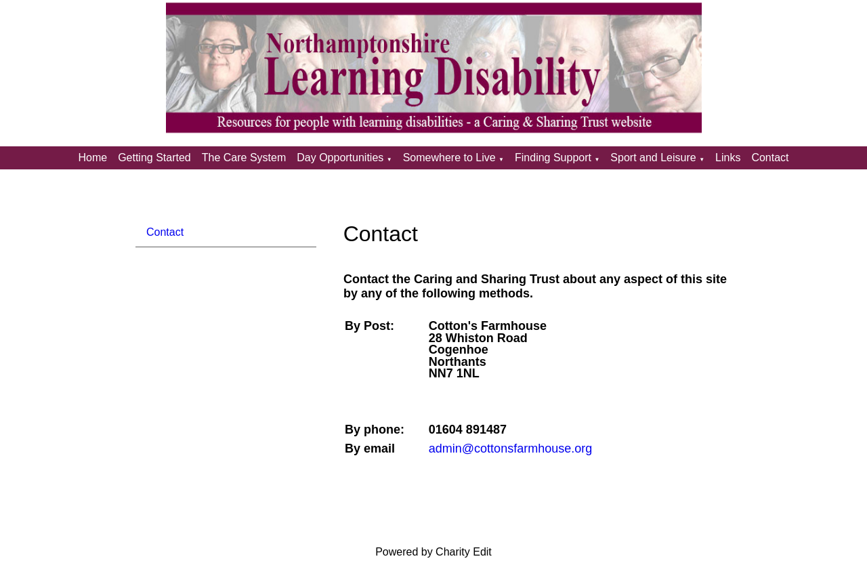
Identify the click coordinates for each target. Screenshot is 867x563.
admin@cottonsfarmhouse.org (509, 448)
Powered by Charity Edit (433, 552)
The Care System (244, 157)
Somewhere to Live (449, 157)
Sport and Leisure (653, 157)
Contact (769, 157)
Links (727, 157)
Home (92, 157)
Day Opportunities (340, 157)
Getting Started (154, 157)
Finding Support (553, 157)
